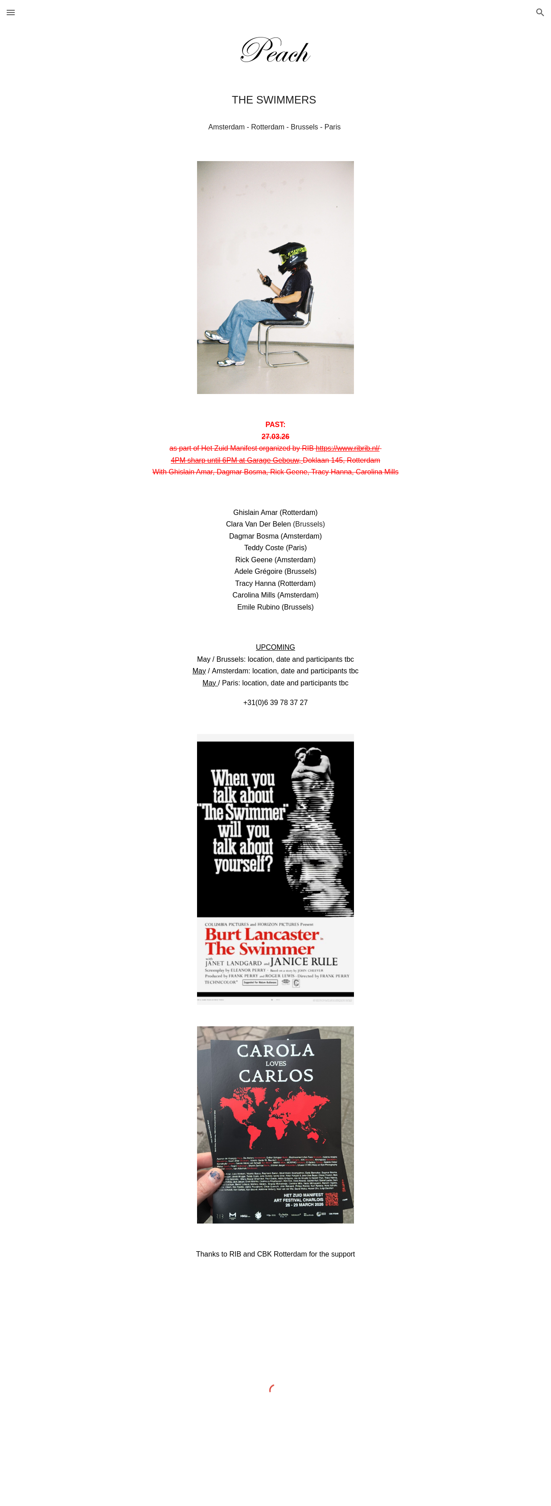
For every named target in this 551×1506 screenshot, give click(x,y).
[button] (10, 12)
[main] (275, 100)
